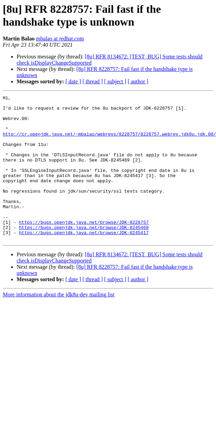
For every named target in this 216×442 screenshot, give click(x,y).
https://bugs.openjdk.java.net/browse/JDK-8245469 (83, 254)
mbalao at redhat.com (60, 39)
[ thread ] (92, 81)
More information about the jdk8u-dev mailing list (59, 323)
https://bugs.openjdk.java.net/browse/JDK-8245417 (83, 260)
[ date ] (73, 81)
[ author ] (138, 81)
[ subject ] (115, 81)
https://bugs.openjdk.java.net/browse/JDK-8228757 (83, 248)
